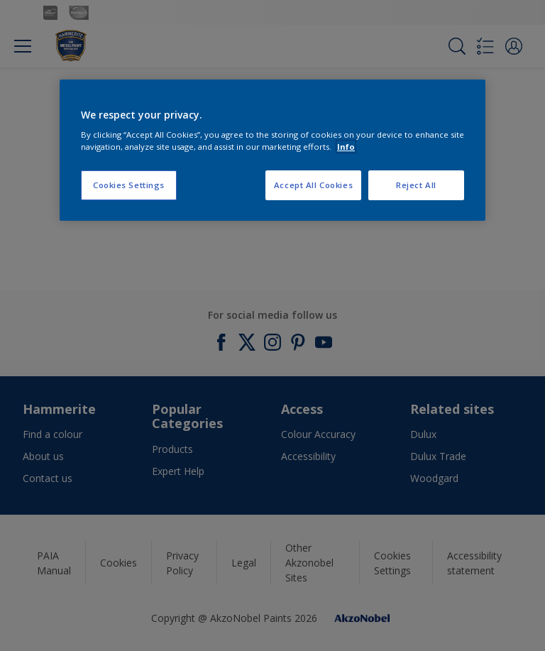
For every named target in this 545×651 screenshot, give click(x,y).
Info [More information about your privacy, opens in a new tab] (346, 146)
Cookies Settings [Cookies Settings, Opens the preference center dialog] (129, 185)
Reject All (416, 185)
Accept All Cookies (313, 185)
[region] (272, 150)
